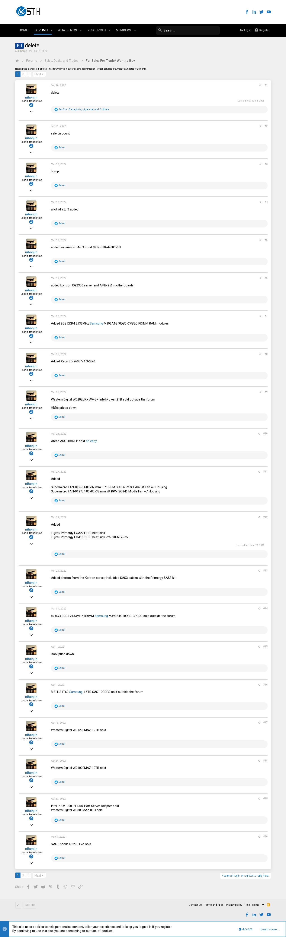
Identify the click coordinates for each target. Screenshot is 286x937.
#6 (266, 277)
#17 (265, 722)
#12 (265, 517)
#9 (266, 392)
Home (255, 904)
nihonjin (23, 51)
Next (38, 74)
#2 (266, 125)
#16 (265, 684)
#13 (265, 570)
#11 (265, 471)
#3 (266, 164)
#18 (265, 760)
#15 (265, 646)
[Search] (188, 30)
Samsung (96, 323)
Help (247, 904)
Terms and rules (214, 904)
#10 (265, 433)
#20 (265, 836)
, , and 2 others (83, 109)
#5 (266, 240)
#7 (266, 316)
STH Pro (30, 904)
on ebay (91, 441)
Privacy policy (234, 904)
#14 (265, 608)
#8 (266, 354)
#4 (266, 201)
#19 (265, 798)
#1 (266, 85)
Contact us (195, 904)
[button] (51, 30)
